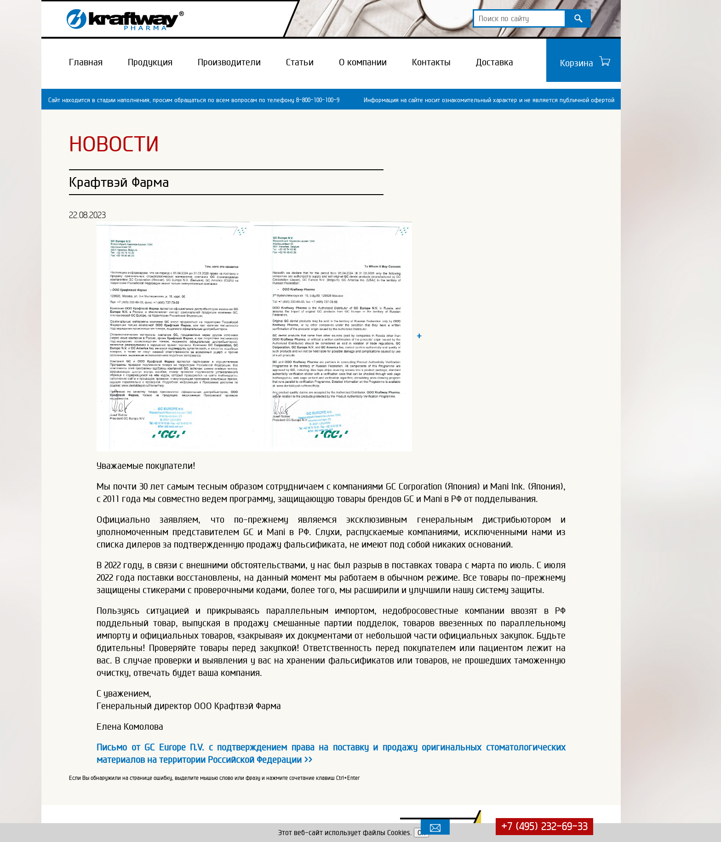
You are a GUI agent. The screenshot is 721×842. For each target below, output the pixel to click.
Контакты (431, 62)
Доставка (494, 62)
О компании (363, 62)
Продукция (150, 62)
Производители (229, 62)
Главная (86, 62)
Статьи (300, 62)
